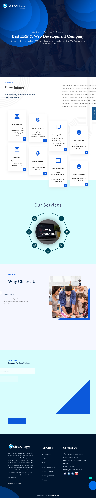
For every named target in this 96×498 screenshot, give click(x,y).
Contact (65, 6)
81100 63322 (83, 6)
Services (49, 6)
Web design (46, 454)
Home (36, 6)
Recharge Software (48, 467)
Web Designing (48, 232)
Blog (44, 480)
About (42, 6)
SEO (59, 6)
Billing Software (48, 476)
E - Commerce (47, 471)
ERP (55, 6)
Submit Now (17, 421)
